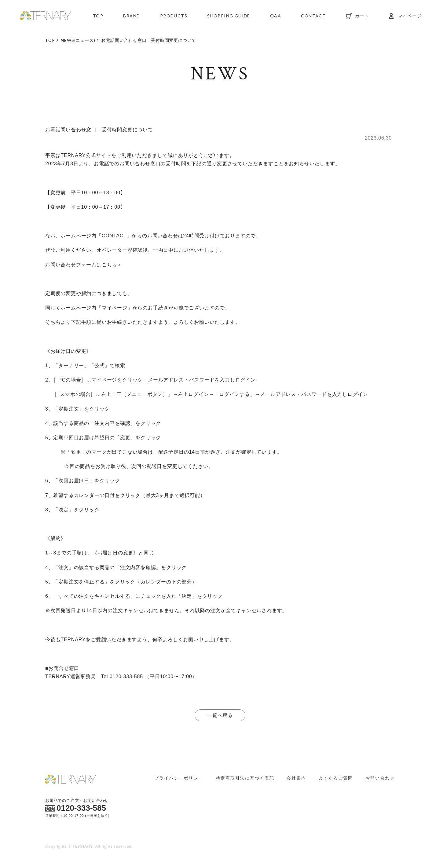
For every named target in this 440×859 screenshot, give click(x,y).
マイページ (410, 16)
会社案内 (296, 778)
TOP (98, 16)
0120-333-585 (126, 676)
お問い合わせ (380, 778)
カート (362, 16)
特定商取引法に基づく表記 (245, 778)
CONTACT (313, 16)
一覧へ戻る (220, 715)
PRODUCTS (173, 16)
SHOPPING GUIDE (228, 16)
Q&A (275, 16)
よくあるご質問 (336, 778)
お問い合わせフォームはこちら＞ (83, 264)
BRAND (131, 16)
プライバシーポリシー (178, 778)
